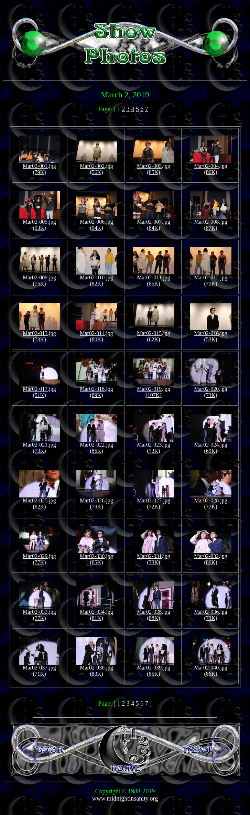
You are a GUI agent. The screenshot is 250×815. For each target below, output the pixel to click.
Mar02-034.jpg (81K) (96, 612)
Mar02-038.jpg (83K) (96, 668)
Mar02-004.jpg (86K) (210, 166)
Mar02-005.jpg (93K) (39, 222)
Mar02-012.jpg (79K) (210, 278)
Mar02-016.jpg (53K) (210, 333)
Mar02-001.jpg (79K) (39, 166)
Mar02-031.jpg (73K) (153, 556)
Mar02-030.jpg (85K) (96, 556)
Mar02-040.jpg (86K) (210, 668)
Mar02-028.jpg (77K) (210, 501)
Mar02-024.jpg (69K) (210, 445)
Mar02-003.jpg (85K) (153, 166)
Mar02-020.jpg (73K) (210, 389)
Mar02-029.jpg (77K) (39, 556)
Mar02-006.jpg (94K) (96, 222)
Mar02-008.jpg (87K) (210, 222)
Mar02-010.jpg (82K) (96, 278)
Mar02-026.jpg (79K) (96, 501)
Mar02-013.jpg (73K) (39, 333)
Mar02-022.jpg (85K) (96, 445)
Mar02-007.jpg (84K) (153, 222)
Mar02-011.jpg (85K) (153, 278)
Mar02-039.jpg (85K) (153, 668)
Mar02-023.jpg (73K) (153, 445)
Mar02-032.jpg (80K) (210, 556)
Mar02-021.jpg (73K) (39, 445)
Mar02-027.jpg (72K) (153, 501)
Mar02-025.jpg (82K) (39, 501)
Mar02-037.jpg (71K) (39, 668)
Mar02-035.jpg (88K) (153, 612)
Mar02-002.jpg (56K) (96, 166)
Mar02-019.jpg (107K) (153, 389)
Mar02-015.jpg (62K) (153, 333)
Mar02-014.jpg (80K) (96, 333)
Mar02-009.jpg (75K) (39, 278)
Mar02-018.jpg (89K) (96, 389)
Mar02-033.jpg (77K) (39, 612)
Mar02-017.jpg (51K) (39, 389)
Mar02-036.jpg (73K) (210, 612)
